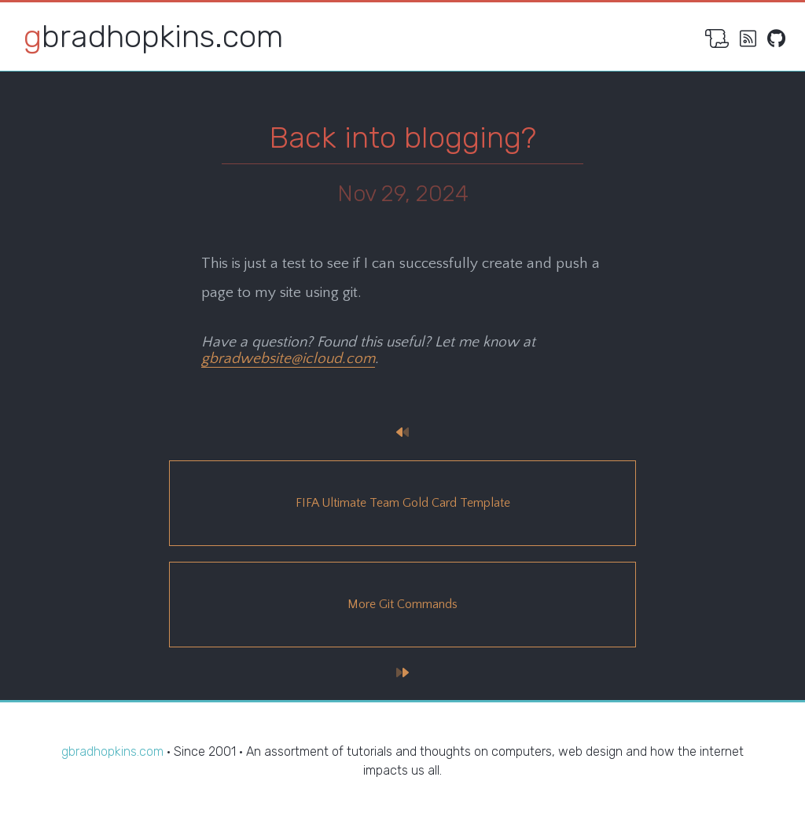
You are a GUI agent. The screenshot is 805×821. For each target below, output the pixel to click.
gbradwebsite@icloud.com (288, 358)
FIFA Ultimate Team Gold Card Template (403, 503)
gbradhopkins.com (153, 36)
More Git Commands (402, 604)
